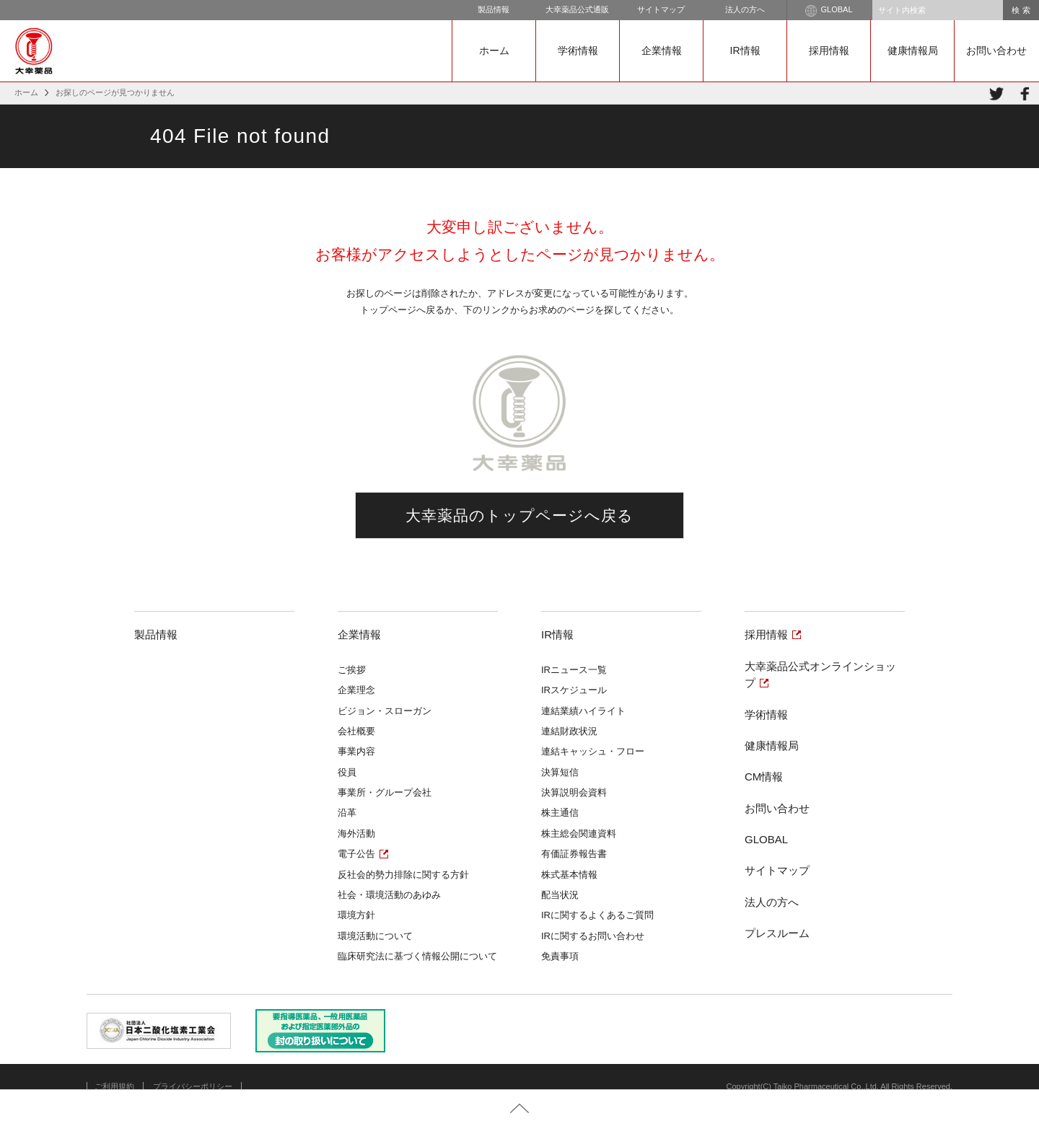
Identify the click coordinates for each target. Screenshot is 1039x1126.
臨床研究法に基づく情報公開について (417, 956)
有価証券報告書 (574, 853)
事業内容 (356, 751)
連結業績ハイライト (583, 710)
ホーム (494, 50)
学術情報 (578, 50)
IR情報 (745, 50)
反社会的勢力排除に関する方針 (403, 874)
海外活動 (356, 833)
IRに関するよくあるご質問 (597, 915)
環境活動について (375, 936)
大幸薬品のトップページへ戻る (519, 515)
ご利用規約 (114, 1086)
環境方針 (356, 915)
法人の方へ (745, 9)
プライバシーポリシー (192, 1086)
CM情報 (764, 776)
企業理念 (356, 690)
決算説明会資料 (574, 792)
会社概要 (356, 731)
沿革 (347, 812)
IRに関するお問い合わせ (592, 936)
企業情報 (661, 50)
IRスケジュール (574, 690)
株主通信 (560, 812)
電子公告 (356, 853)
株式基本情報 (569, 874)
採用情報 (829, 50)
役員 (347, 772)
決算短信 (560, 772)
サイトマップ (661, 9)
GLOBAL (828, 11)
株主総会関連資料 (578, 833)
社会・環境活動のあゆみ (389, 894)
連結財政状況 (569, 731)
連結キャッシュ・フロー (592, 751)
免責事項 (560, 956)
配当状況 (560, 894)
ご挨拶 (352, 669)
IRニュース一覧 (574, 669)
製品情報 (493, 9)
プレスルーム (777, 933)
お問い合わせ (996, 50)
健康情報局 (912, 50)
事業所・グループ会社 (384, 792)
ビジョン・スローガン (384, 710)
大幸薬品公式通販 (577, 9)
